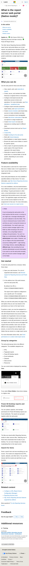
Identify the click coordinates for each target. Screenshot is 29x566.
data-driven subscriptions (15, 117)
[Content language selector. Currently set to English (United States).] (8, 549)
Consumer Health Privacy (7, 561)
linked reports (12, 121)
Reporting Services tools (11, 495)
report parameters (19, 108)
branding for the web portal (15, 135)
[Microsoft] (15, 2)
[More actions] (26, 5)
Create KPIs (7, 132)
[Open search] (22, 2)
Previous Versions (13, 557)
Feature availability (7, 29)
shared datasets (14, 137)
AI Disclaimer (4, 557)
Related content (6, 33)
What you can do (6, 27)
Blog (21, 557)
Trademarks (4, 563)
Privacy (10, 559)
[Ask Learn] (23, 5)
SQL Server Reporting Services (12, 5)
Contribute (3, 559)
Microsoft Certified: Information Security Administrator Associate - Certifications (11, 533)
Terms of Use (19, 561)
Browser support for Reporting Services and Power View (15, 275)
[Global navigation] (1, 2)
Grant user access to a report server (13, 204)
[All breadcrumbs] (2, 5)
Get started (5, 31)
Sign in (26, 2)
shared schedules (13, 111)
